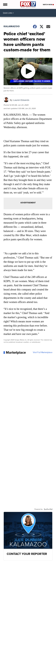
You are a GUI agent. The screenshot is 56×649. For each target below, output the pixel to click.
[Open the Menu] (5, 4)
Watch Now (48, 4)
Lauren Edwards (21, 100)
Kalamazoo (12, 26)
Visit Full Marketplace (42, 352)
